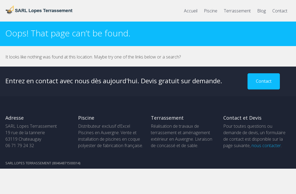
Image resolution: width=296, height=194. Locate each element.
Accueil (190, 11)
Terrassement (237, 11)
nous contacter (266, 145)
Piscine (210, 11)
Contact (279, 11)
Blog (261, 11)
